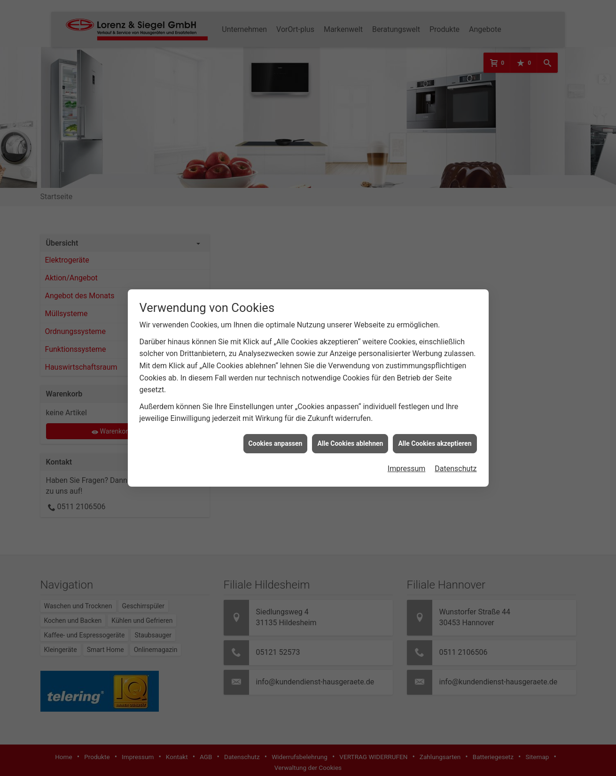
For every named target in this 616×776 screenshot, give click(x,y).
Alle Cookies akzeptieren (434, 435)
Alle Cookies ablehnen (350, 435)
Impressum (407, 460)
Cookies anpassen (276, 435)
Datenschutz (455, 460)
